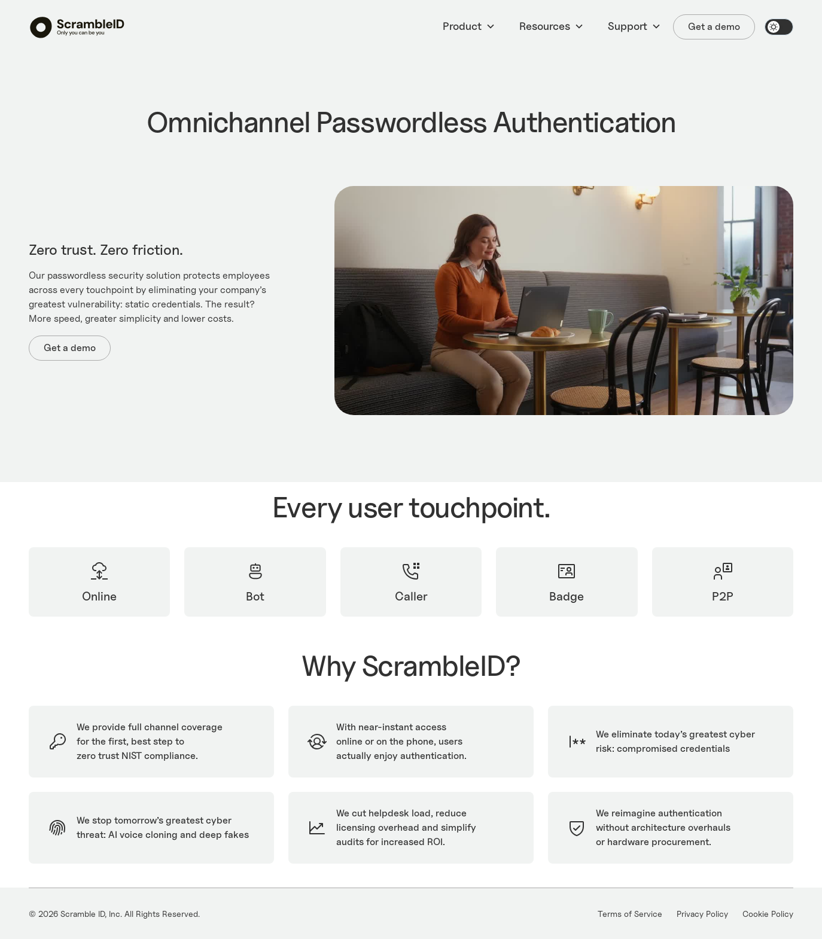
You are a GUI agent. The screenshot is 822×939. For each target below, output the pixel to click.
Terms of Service (630, 913)
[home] (77, 27)
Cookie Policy (767, 913)
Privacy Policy (702, 913)
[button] (469, 27)
